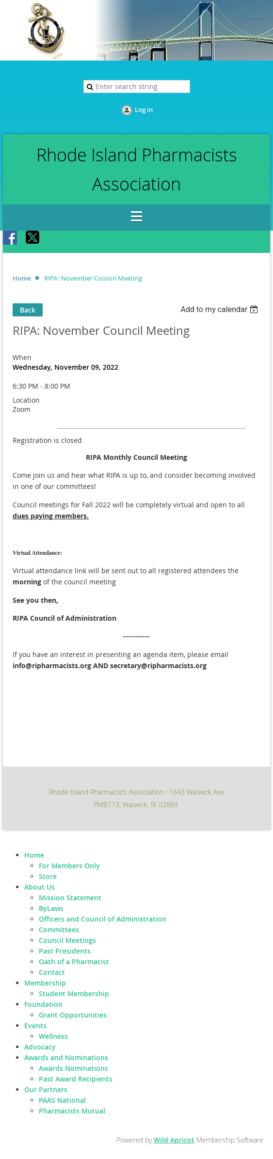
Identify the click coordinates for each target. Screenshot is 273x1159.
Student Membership (74, 993)
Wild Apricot (174, 1139)
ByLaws (51, 908)
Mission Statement (70, 897)
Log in (144, 109)
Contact (52, 972)
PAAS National (62, 1100)
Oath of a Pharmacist (74, 961)
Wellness (53, 1036)
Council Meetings (67, 940)
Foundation (43, 1004)
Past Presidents (65, 950)
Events (35, 1025)
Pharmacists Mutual (72, 1110)
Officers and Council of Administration (102, 919)
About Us (39, 887)
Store (48, 876)
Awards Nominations (73, 1068)
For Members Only (69, 865)
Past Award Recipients (75, 1078)
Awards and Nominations (66, 1057)
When (22, 357)
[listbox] (220, 309)
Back (27, 309)
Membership (45, 982)
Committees (59, 929)
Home (22, 278)
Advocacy (40, 1046)
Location (26, 400)
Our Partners (45, 1089)
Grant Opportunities (73, 1014)
